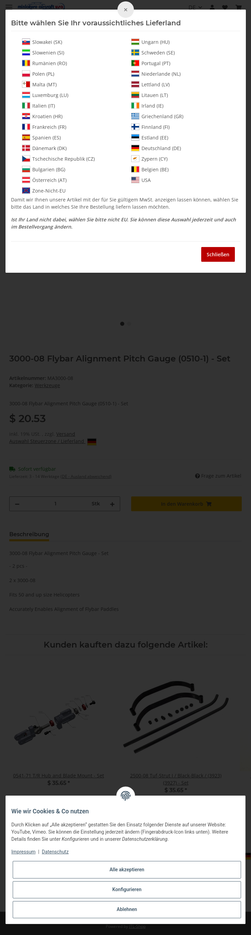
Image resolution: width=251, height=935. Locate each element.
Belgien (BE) (150, 169)
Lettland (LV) (150, 84)
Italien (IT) (38, 105)
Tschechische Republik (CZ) (58, 158)
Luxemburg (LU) (45, 94)
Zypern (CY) (149, 158)
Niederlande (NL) (156, 73)
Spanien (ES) (41, 137)
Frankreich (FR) (44, 126)
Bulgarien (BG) (43, 169)
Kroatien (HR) (42, 116)
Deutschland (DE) (156, 148)
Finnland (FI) (150, 126)
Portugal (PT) (150, 63)
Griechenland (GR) (157, 116)
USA (141, 179)
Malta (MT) (39, 84)
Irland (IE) (147, 105)
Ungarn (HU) (150, 41)
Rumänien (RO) (44, 63)
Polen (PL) (38, 73)
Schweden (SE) (153, 52)
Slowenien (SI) (43, 52)
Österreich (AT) (44, 179)
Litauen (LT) (149, 94)
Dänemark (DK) (44, 148)
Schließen (218, 254)
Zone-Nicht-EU (44, 190)
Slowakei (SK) (42, 41)
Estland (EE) (149, 137)
